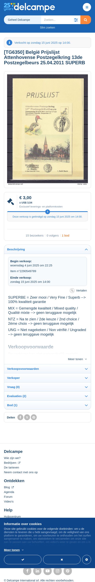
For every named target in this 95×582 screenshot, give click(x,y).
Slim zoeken (47, 27)
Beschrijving (16, 249)
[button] (76, 19)
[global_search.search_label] (60, 19)
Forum (8, 490)
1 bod (65, 235)
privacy (40, 576)
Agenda (9, 485)
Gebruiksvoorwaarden (17, 576)
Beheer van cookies (58, 576)
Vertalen (78, 290)
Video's (8, 495)
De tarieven (11, 461)
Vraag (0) (13, 380)
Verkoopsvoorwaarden (23, 362)
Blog (9, 480)
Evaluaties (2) (16, 389)
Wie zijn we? (12, 451)
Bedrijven (12, 456)
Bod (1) (12, 398)
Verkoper (13, 371)
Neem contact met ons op (21, 465)
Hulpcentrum (12, 510)
